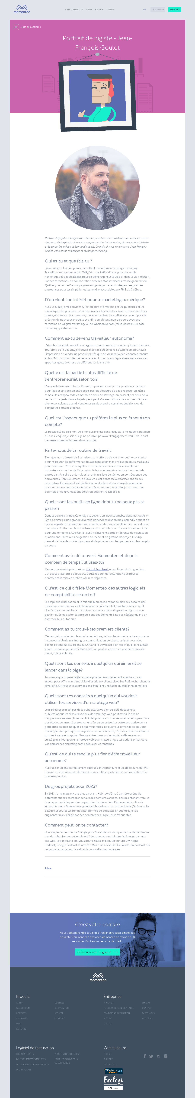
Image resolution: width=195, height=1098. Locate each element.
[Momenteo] (20, 9)
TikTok (165, 1056)
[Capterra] (122, 1071)
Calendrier (22, 1018)
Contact (146, 1008)
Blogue (99, 9)
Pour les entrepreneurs (67, 1054)
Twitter (151, 1056)
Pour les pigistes (25, 1054)
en (144, 10)
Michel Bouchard (97, 569)
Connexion (158, 9)
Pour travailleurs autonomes (32, 1064)
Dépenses (59, 1003)
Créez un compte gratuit (94, 952)
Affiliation (147, 1018)
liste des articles (31, 27)
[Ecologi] (122, 1083)
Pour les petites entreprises (31, 1059)
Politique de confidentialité (119, 1008)
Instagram (158, 1056)
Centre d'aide (111, 1064)
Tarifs (89, 9)
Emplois (146, 1003)
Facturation (23, 1008)
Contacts (21, 1013)
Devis (19, 1023)
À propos (109, 1003)
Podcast (108, 1023)
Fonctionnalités (74, 9)
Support (110, 9)
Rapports (21, 1029)
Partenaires (148, 1013)
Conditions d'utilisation (117, 1013)
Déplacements (61, 1008)
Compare (59, 1018)
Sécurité (58, 1013)
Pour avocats (23, 1070)
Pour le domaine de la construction (66, 1061)
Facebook (145, 1056)
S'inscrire (175, 9)
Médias (107, 1018)
